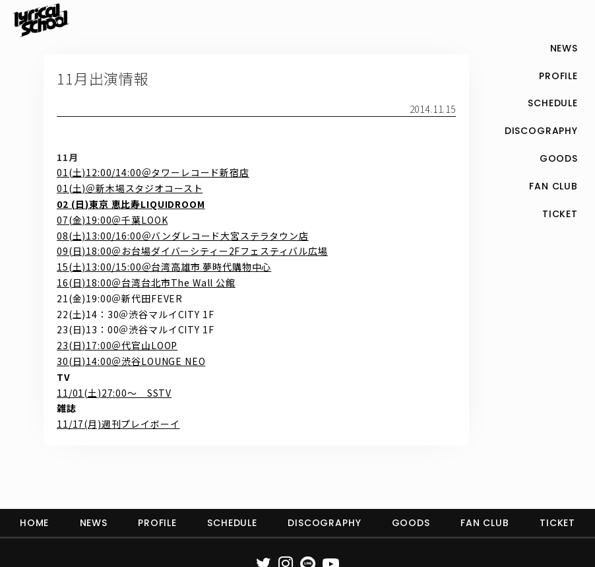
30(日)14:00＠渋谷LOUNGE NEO (131, 361)
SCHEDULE (232, 522)
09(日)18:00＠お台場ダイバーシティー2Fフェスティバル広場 (192, 250)
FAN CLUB (484, 522)
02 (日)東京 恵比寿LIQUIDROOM (130, 204)
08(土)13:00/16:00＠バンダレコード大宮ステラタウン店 (183, 235)
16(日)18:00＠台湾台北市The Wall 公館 (146, 282)
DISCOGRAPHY (324, 522)
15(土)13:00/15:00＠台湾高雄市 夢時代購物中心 (164, 266)
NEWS (94, 522)
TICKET (557, 522)
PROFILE (157, 522)
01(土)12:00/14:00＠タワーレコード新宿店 (153, 172)
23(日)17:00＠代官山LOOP (117, 345)
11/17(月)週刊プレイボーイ (118, 423)
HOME (34, 522)
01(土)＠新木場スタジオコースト (130, 188)
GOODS (411, 522)
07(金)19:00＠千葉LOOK (112, 219)
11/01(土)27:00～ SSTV (114, 392)
